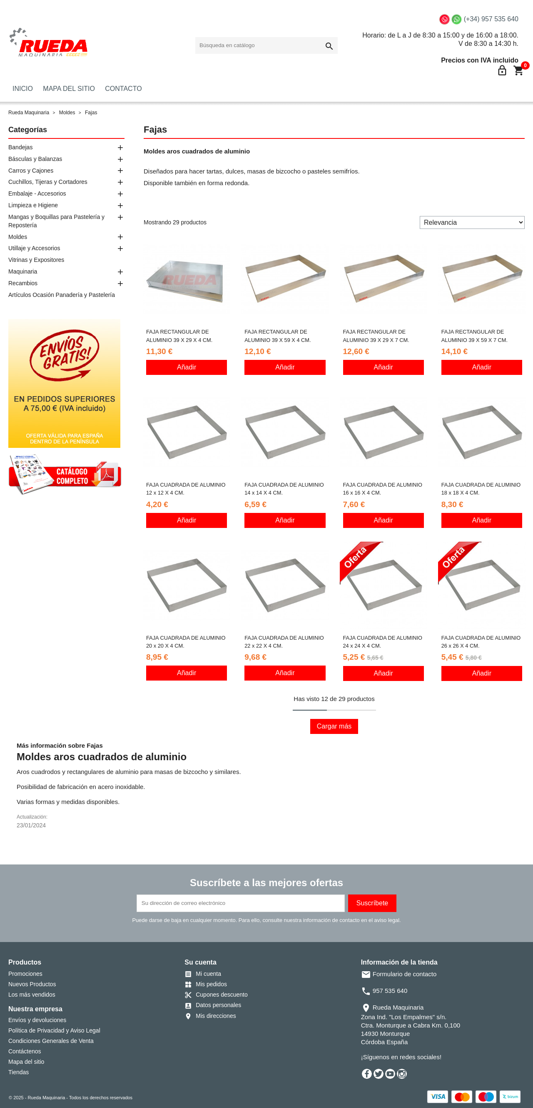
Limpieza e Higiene (33, 205)
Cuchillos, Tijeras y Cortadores (47, 181)
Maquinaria (22, 271)
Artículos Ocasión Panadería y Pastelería (61, 294)
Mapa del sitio (26, 1061)
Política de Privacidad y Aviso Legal (54, 1030)
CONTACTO (123, 88)
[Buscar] (266, 45)
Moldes (17, 237)
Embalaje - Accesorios (37, 193)
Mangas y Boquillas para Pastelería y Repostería (56, 221)
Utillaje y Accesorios (34, 248)
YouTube (390, 1074)
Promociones (25, 973)
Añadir (186, 367)
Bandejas (20, 147)
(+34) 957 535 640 (491, 19)
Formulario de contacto (399, 973)
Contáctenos (24, 1051)
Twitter (379, 1074)
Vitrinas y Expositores (36, 259)
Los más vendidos (31, 994)
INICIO (22, 88)
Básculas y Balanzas (35, 159)
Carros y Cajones (30, 170)
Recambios (22, 283)
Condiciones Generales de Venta (51, 1041)
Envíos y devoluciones (37, 1020)
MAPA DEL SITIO (69, 88)
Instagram (402, 1074)
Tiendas (18, 1072)
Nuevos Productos (32, 984)
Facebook (367, 1074)
